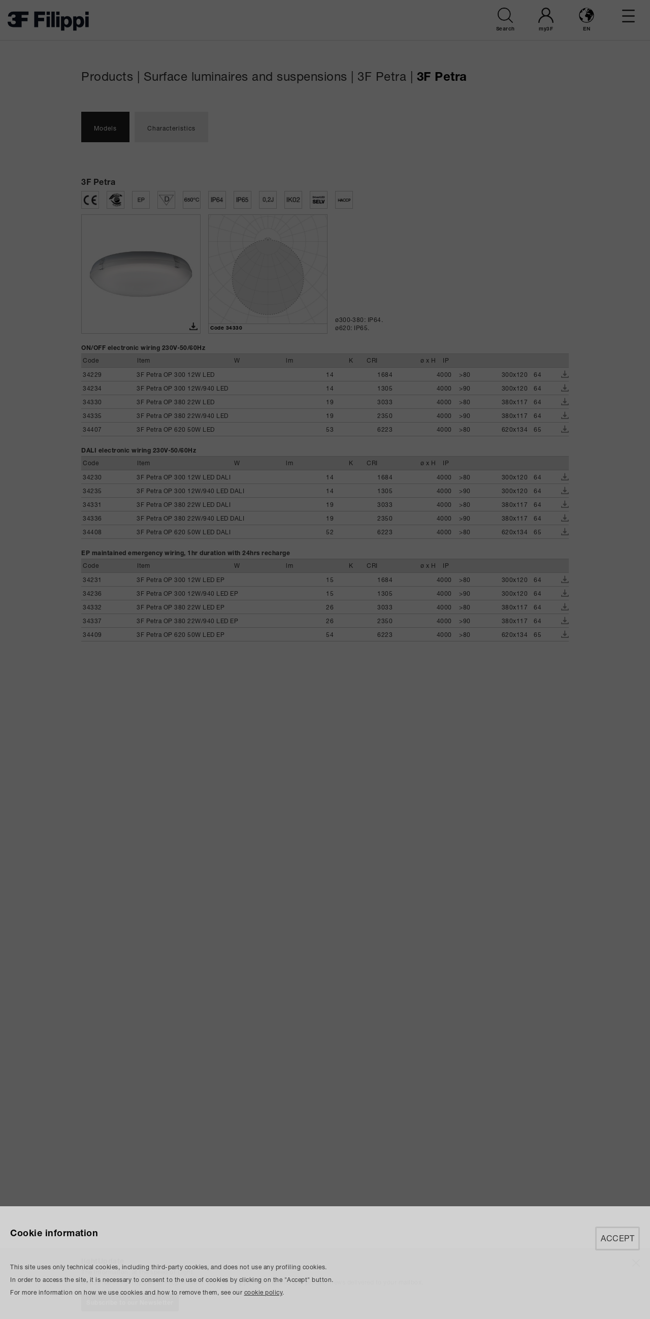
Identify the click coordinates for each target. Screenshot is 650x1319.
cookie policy (263, 1292)
